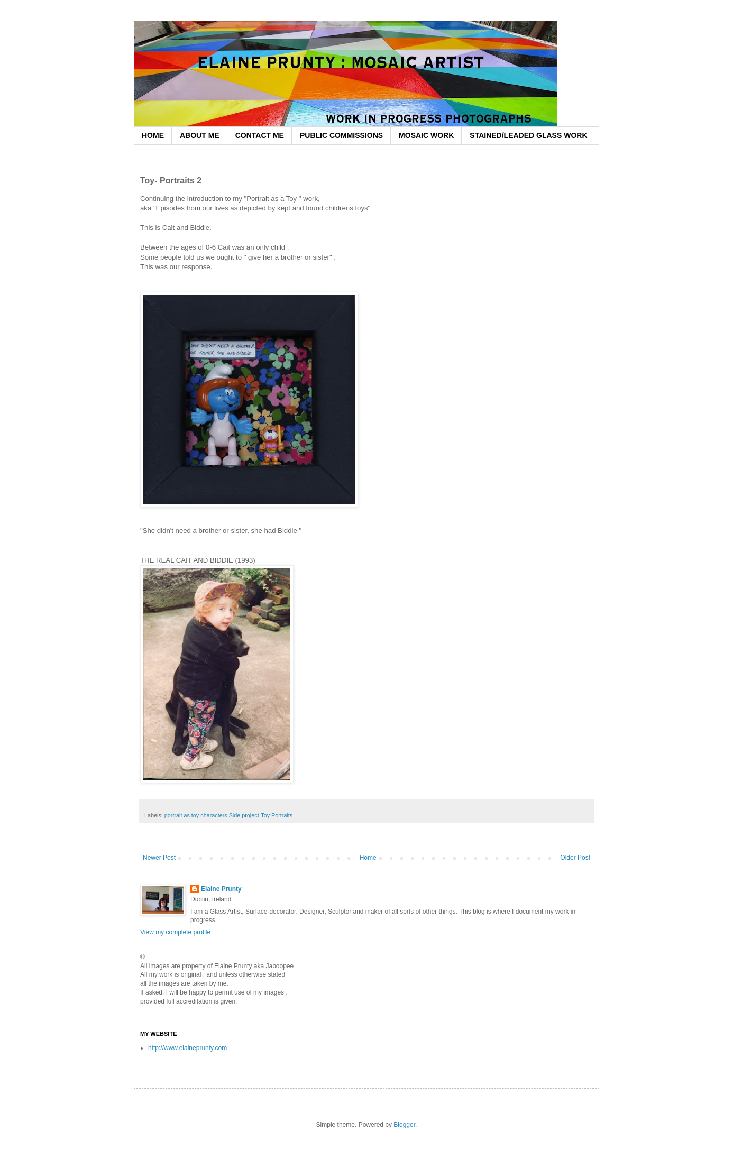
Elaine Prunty (221, 889)
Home (368, 857)
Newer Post (159, 857)
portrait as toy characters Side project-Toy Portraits (228, 815)
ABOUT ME (199, 135)
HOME (153, 135)
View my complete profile (175, 932)
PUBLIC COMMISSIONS (341, 135)
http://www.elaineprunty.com (187, 1048)
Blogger (404, 1124)
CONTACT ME (259, 135)
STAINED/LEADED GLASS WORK (528, 135)
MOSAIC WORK (426, 135)
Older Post (575, 857)
